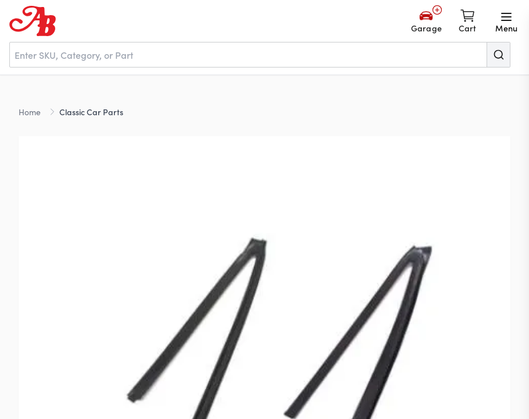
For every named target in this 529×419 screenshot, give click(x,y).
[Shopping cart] (467, 21)
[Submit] (498, 54)
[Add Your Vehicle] (426, 21)
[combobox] (260, 54)
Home (30, 112)
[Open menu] (506, 21)
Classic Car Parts (91, 112)
